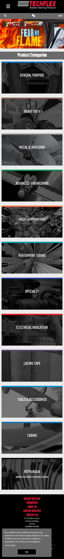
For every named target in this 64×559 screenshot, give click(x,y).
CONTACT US (32, 515)
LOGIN (60, 16)
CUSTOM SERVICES (32, 511)
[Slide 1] (20, 44)
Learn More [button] (10, 545)
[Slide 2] (25, 44)
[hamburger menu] (8, 7)
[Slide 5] (39, 44)
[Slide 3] (30, 44)
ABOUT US (32, 507)
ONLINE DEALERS (32, 499)
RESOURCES (32, 503)
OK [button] (26, 552)
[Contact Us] (33, 16)
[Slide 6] (44, 44)
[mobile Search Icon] (5, 16)
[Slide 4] (34, 44)
